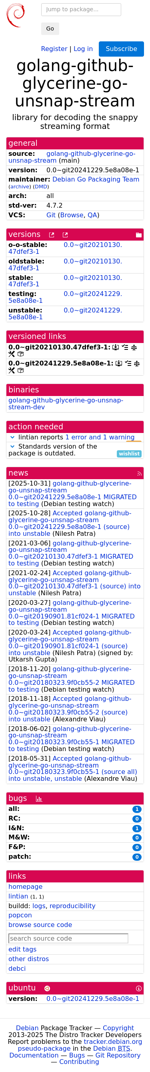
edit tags (22, 949)
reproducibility (73, 906)
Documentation (33, 1055)
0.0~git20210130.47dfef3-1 (65, 248)
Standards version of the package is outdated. (75, 450)
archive (19, 187)
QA (92, 215)
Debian (27, 1028)
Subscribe (121, 49)
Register (54, 48)
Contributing (79, 1062)
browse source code (40, 925)
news (18, 473)
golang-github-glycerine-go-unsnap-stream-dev (65, 403)
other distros (28, 959)
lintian (18, 896)
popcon (20, 915)
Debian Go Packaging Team (96, 179)
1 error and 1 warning (100, 437)
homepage (25, 886)
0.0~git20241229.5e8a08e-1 (65, 297)
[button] (12, 437)
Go (50, 28)
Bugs (77, 1055)
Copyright (118, 1028)
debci (17, 968)
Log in (83, 48)
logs (39, 906)
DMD (41, 187)
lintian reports (75, 437)
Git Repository (118, 1055)
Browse (71, 215)
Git (51, 215)
